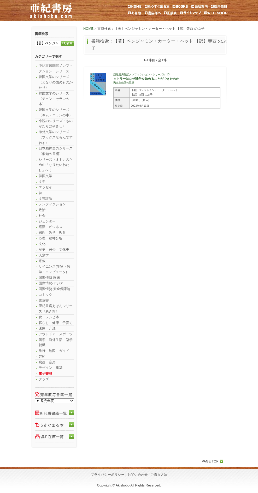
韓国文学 (45, 176)
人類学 (44, 255)
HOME (88, 29)
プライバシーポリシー (108, 475)
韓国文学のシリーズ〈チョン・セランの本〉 (54, 98)
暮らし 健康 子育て (56, 323)
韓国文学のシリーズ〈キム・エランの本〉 (56, 112)
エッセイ (45, 187)
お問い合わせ (137, 475)
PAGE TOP (210, 461)
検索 (67, 43)
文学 (42, 182)
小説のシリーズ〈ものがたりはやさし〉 (56, 123)
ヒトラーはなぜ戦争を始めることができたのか (146, 78)
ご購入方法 (158, 475)
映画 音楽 (47, 362)
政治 (42, 210)
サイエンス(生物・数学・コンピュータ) (54, 269)
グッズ (44, 379)
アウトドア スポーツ (56, 334)
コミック (45, 295)
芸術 (42, 356)
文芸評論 (45, 199)
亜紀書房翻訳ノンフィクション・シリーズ (56, 68)
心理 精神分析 (50, 238)
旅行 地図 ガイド (54, 351)
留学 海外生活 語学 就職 (56, 342)
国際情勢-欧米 (49, 278)
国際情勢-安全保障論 (54, 289)
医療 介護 (47, 328)
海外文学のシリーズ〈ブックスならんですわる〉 (56, 137)
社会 (42, 216)
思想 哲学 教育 (52, 233)
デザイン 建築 (50, 368)
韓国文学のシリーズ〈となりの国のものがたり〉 (56, 82)
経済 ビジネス (50, 227)
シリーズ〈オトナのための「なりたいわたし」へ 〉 (56, 165)
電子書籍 (45, 373)
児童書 (44, 300)
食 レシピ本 (49, 317)
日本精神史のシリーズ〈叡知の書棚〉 (56, 151)
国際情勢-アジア (51, 283)
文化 (42, 244)
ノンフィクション (52, 204)
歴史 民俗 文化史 (54, 249)
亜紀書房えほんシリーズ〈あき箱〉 (56, 308)
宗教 (42, 261)
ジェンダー (47, 221)
